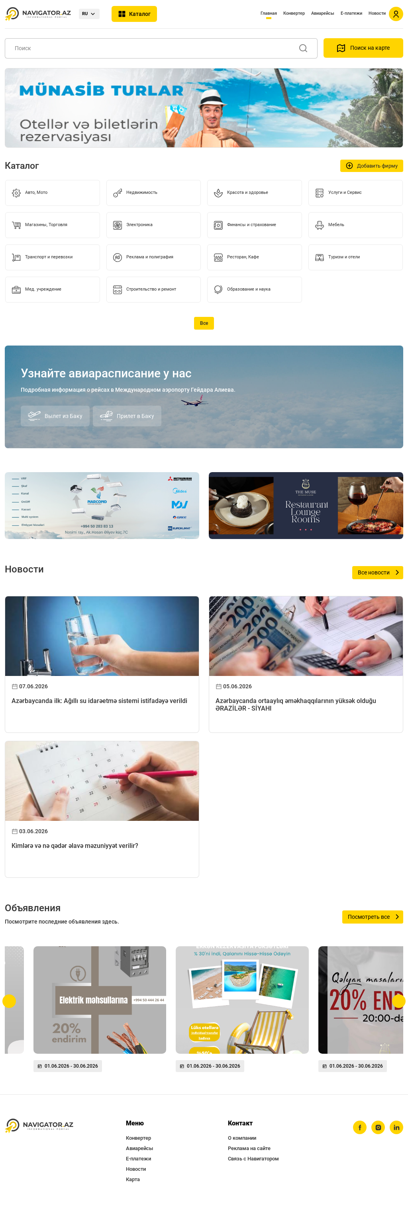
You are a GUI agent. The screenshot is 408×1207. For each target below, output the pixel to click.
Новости (377, 13)
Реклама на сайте (249, 1148)
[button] (9, 1001)
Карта (133, 1179)
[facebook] (360, 1127)
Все (204, 323)
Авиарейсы (322, 13)
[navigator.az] (39, 1126)
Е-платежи (351, 13)
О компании (242, 1138)
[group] (99, 1012)
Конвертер (294, 13)
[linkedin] (396, 1127)
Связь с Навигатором (253, 1159)
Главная (269, 13)
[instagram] (378, 1127)
